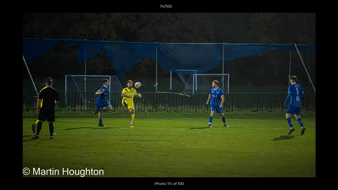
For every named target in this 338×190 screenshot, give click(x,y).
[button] (316, 7)
